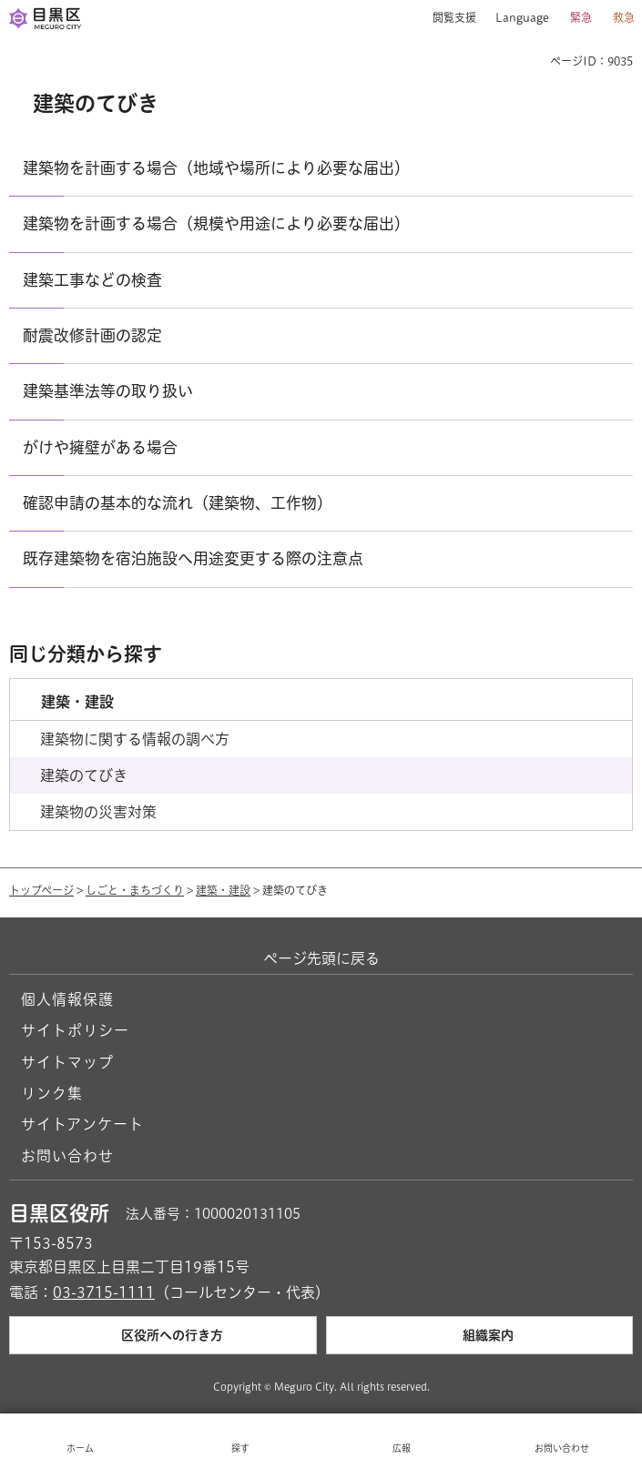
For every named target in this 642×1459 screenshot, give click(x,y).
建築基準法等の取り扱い (108, 391)
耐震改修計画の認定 (92, 335)
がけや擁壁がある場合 (100, 447)
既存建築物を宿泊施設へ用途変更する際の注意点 (193, 558)
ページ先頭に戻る (321, 958)
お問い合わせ (67, 1156)
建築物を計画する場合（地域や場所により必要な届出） (216, 168)
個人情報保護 (67, 999)
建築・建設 (223, 890)
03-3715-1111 (104, 1292)
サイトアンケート (82, 1124)
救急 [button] (624, 17)
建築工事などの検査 (92, 280)
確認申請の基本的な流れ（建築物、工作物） (177, 503)
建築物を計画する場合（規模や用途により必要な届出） (216, 223)
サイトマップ (67, 1062)
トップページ (41, 890)
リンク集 (52, 1093)
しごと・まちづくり (135, 890)
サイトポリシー (75, 1030)
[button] (447, 18)
